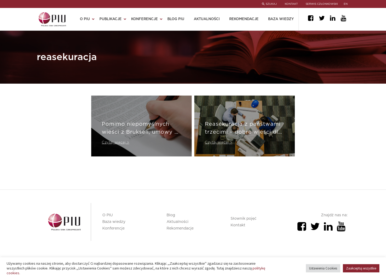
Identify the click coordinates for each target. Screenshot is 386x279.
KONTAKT (291, 4)
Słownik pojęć (243, 218)
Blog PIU (175, 19)
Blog (171, 215)
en (346, 4)
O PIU (85, 19)
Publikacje (110, 19)
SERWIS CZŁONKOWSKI (322, 4)
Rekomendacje (244, 19)
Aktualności (207, 19)
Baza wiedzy (281, 19)
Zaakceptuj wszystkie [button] (361, 268)
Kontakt (238, 225)
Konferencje (144, 19)
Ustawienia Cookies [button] (323, 268)
